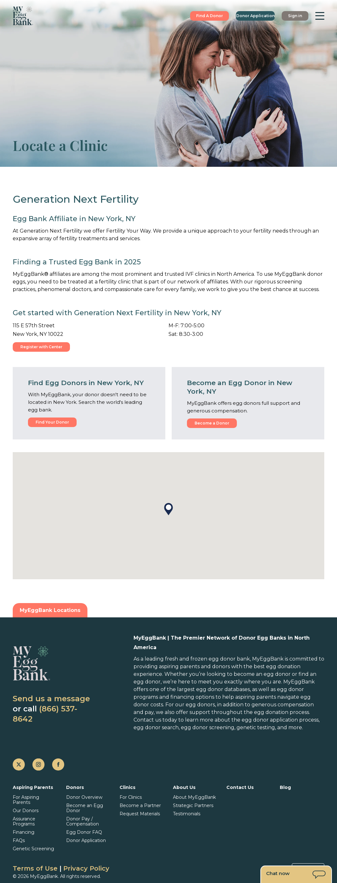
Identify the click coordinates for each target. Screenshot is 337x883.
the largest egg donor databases (208, 689)
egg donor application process (280, 720)
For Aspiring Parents (26, 799)
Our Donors (25, 810)
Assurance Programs (24, 821)
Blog (285, 787)
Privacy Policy (86, 868)
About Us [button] (184, 787)
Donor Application (255, 15)
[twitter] (19, 764)
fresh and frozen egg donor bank (207, 659)
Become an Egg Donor (84, 808)
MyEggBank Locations (50, 610)
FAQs (19, 840)
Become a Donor (212, 423)
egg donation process (281, 712)
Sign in (295, 15)
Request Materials (140, 814)
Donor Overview (84, 797)
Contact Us (240, 787)
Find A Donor (209, 15)
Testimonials (186, 814)
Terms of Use (35, 868)
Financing (23, 832)
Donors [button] (75, 787)
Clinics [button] (127, 787)
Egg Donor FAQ (84, 832)
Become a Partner (140, 805)
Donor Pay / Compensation (82, 821)
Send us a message (51, 698)
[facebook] (58, 764)
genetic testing (256, 727)
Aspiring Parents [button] (33, 787)
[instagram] (38, 764)
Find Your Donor (52, 422)
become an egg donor (262, 674)
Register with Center (41, 346)
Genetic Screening (33, 849)
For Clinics (131, 797)
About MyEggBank (194, 797)
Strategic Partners (193, 805)
